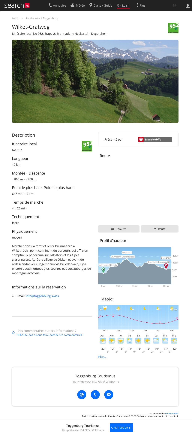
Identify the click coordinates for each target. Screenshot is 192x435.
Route (161, 229)
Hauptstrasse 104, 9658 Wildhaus (95, 382)
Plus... (102, 357)
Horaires (121, 229)
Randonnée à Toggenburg (42, 18)
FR (174, 6)
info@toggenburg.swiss (42, 296)
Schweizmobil (171, 413)
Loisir (15, 18)
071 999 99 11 (123, 427)
